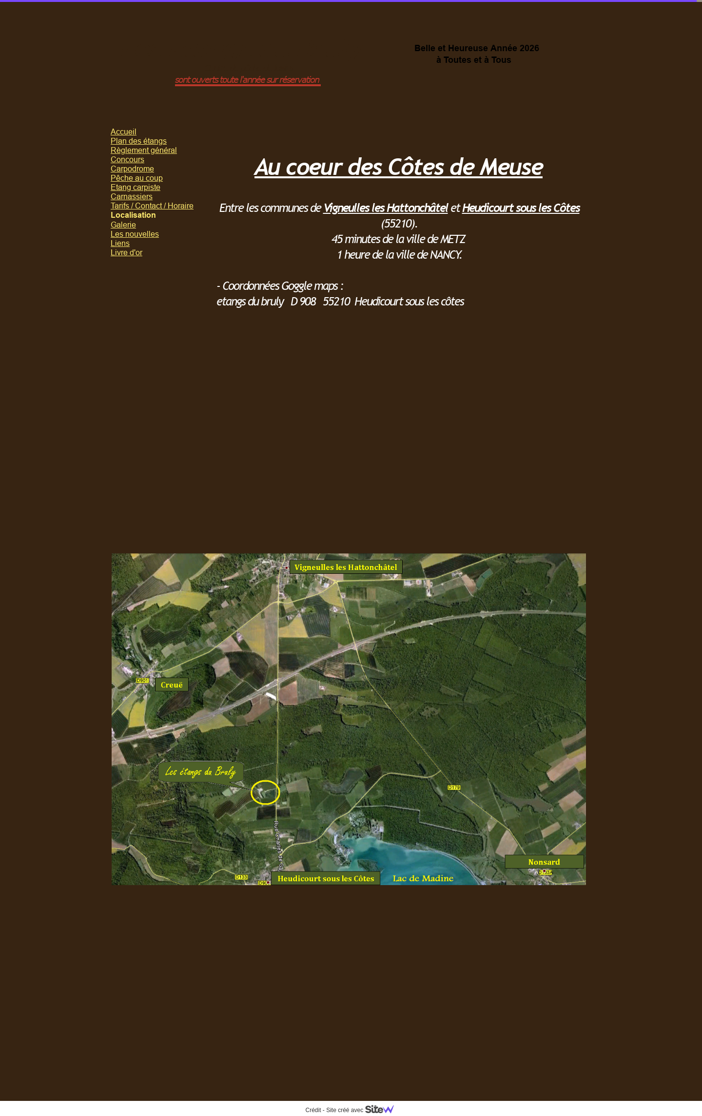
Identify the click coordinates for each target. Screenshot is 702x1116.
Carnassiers (132, 196)
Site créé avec (363, 1110)
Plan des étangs (139, 140)
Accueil (123, 131)
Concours (127, 159)
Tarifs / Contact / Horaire (152, 205)
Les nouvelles (135, 233)
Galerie (123, 224)
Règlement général (144, 150)
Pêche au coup (137, 177)
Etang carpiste (135, 187)
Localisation (133, 215)
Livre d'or (126, 252)
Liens (120, 243)
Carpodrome (132, 168)
